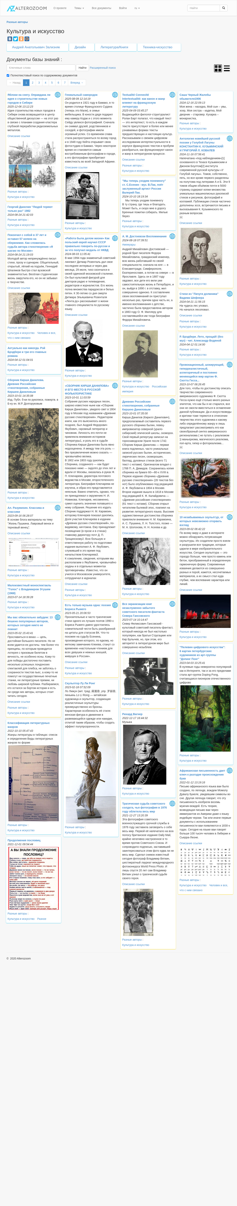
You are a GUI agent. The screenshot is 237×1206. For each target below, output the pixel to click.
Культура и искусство (21, 196)
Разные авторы (17, 191)
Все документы (101, 8)
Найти (82, 67)
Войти (123, 8)
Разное (41, 918)
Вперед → (76, 82)
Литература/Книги (114, 47)
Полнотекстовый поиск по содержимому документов (44, 75)
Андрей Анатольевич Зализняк (36, 47)
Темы (79, 8)
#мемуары (128, 244)
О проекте (60, 8)
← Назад (15, 82)
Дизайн (80, 47)
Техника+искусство (157, 47)
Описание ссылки (19, 136)
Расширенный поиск (103, 67)
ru (137, 8)
